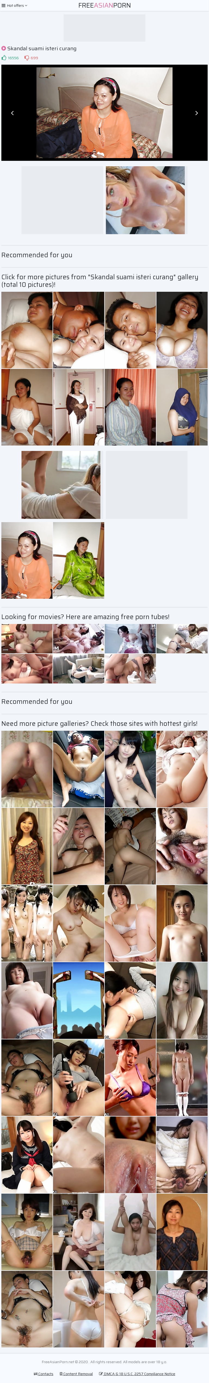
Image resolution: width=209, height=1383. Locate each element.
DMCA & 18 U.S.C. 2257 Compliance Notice (137, 1374)
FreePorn (104, 5)
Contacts (43, 1374)
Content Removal (76, 1374)
